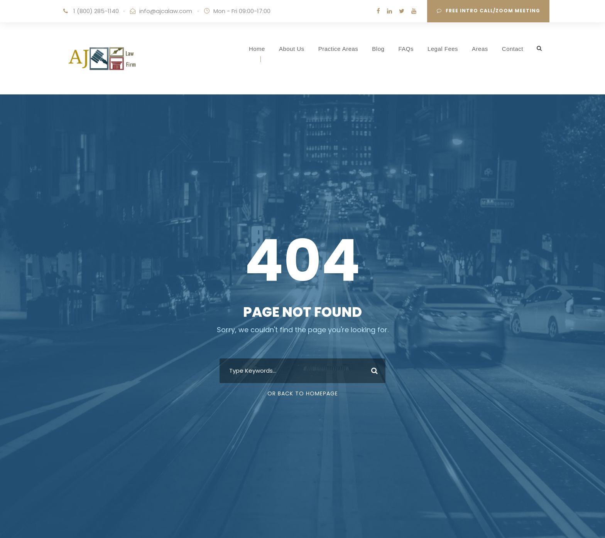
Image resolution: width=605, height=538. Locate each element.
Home (257, 48)
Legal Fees (443, 48)
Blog (378, 48)
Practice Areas (338, 48)
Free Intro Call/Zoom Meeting (488, 10)
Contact (512, 48)
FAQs (406, 48)
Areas (480, 48)
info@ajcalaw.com (165, 11)
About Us (291, 48)
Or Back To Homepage (302, 393)
